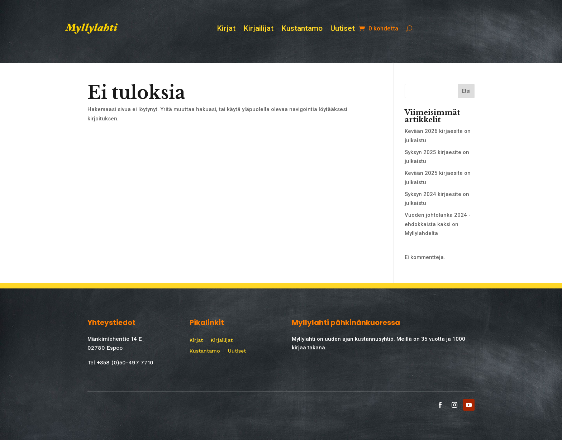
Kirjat (226, 29)
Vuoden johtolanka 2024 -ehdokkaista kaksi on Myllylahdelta (438, 224)
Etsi (466, 91)
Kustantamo (302, 29)
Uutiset (342, 29)
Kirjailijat (258, 29)
